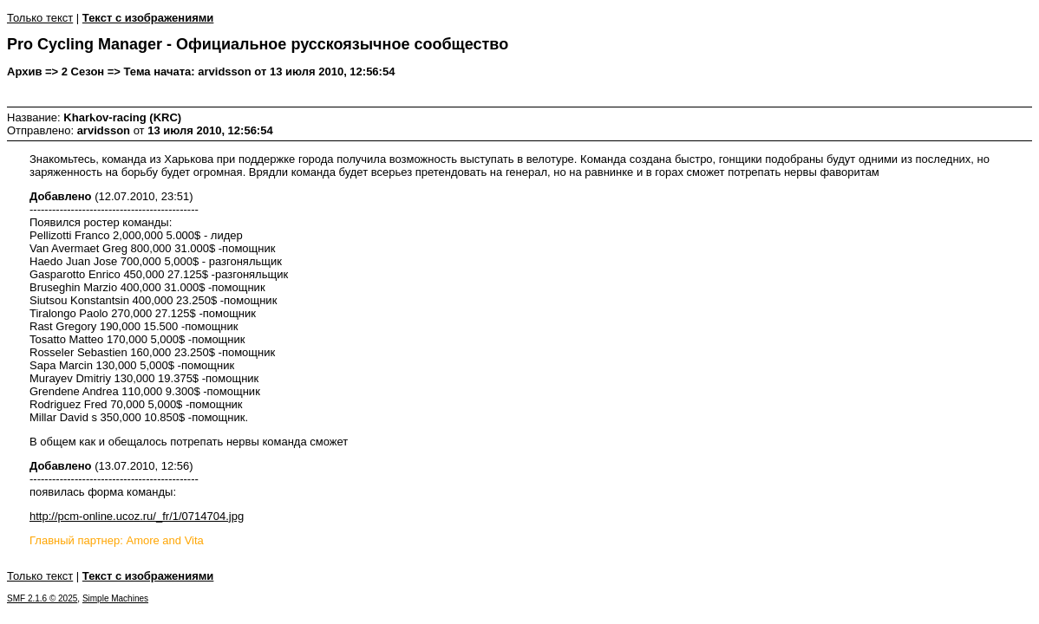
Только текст (40, 17)
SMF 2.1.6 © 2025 (42, 598)
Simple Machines (115, 598)
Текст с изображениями (148, 17)
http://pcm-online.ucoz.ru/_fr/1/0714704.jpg (136, 516)
